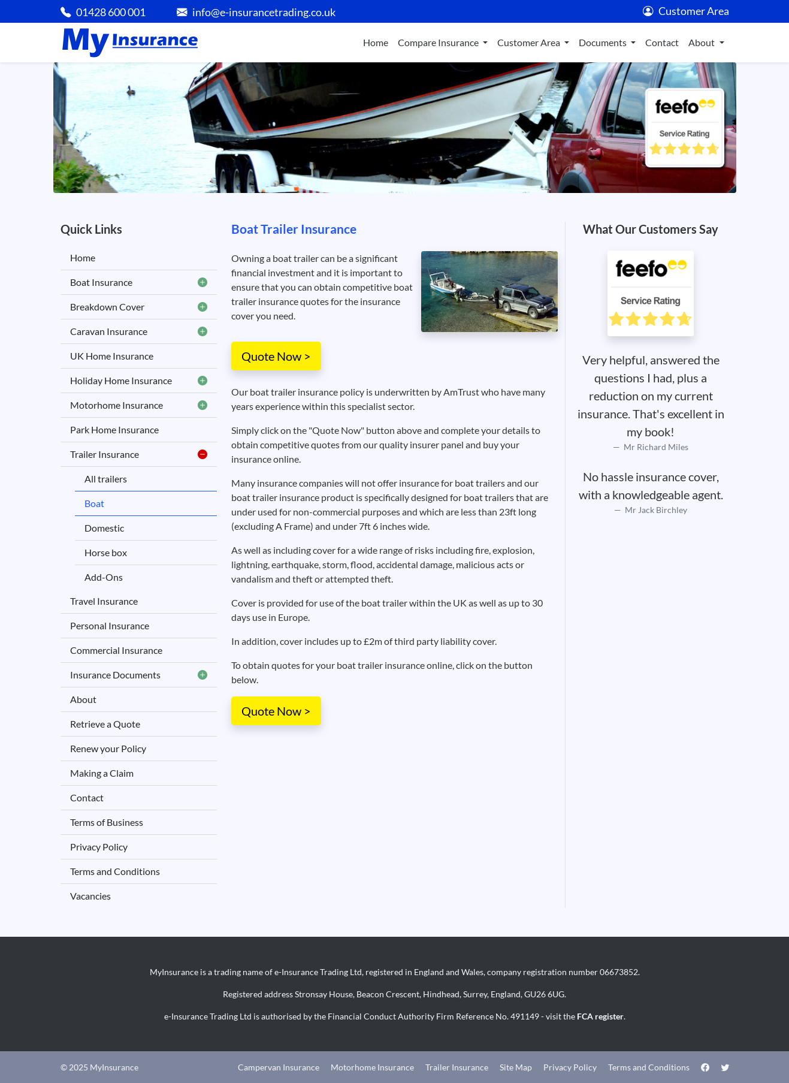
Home (375, 42)
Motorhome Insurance (372, 1067)
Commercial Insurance (116, 650)
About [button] (702, 42)
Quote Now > (276, 356)
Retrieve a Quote (105, 723)
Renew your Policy (108, 748)
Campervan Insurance (278, 1067)
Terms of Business (106, 822)
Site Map (516, 1067)
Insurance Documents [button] (138, 675)
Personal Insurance (109, 625)
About (83, 699)
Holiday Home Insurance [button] (138, 380)
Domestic (104, 527)
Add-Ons (103, 577)
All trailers (105, 478)
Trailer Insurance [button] (138, 454)
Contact (662, 42)
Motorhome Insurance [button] (138, 405)
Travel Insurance (104, 601)
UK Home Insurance (111, 355)
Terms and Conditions (115, 871)
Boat (94, 503)
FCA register (600, 1016)
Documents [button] (603, 42)
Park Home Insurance (114, 429)
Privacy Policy (99, 846)
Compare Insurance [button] (439, 42)
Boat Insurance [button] (138, 282)
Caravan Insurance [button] (138, 331)
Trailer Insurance (456, 1067)
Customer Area (686, 11)
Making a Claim (102, 773)
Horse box (105, 552)
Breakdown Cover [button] (138, 307)
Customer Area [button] (529, 42)
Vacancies (90, 895)
